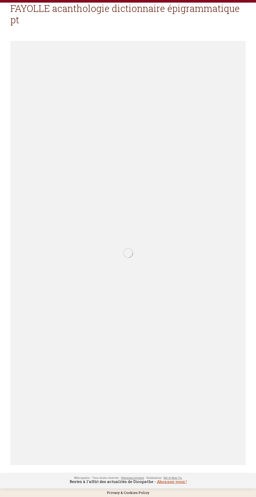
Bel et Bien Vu (173, 478)
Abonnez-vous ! (172, 481)
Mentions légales (132, 478)
